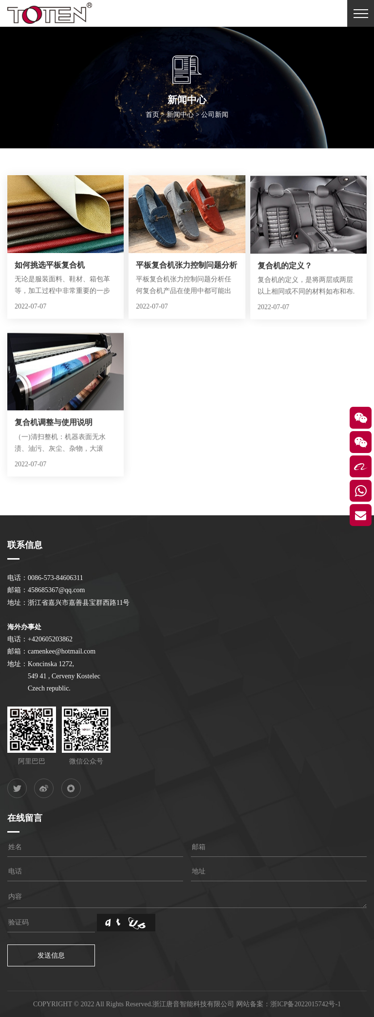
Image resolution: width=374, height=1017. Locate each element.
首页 (152, 117)
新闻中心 (180, 117)
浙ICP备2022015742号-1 (305, 1004)
